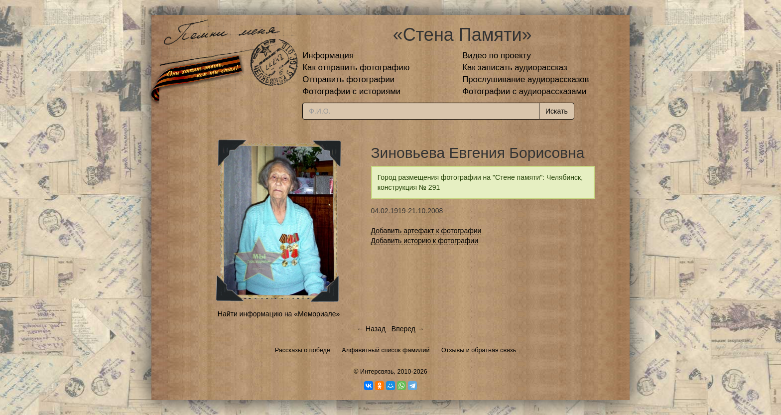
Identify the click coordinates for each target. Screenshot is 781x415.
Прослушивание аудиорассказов (525, 79)
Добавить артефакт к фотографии (426, 231)
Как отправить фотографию (355, 67)
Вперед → (407, 329)
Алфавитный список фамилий (385, 350)
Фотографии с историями (351, 91)
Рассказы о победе (302, 350)
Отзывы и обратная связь (478, 350)
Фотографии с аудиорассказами (524, 91)
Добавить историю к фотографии (425, 241)
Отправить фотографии (348, 79)
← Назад (371, 329)
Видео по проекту (496, 55)
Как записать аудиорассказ (514, 67)
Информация (328, 55)
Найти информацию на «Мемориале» (279, 314)
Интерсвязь (377, 371)
